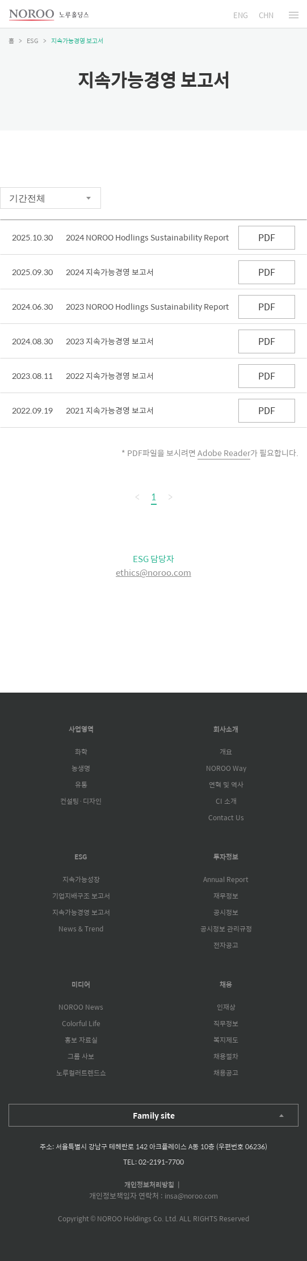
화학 (81, 752)
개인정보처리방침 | (153, 1184)
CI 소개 (226, 801)
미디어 (81, 984)
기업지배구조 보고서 (81, 896)
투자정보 (225, 856)
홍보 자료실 (81, 1040)
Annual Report (226, 879)
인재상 (226, 1007)
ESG (80, 856)
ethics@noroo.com (153, 572)
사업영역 (81, 729)
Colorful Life (81, 1023)
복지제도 (225, 1040)
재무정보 (225, 896)
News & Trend (80, 928)
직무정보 (225, 1023)
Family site (154, 1115)
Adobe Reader (223, 452)
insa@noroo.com (191, 1196)
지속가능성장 (81, 879)
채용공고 (225, 1073)
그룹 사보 (81, 1056)
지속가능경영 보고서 (81, 912)
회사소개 (225, 729)
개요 (226, 752)
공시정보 (225, 912)
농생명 (81, 768)
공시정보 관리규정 (226, 928)
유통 (81, 784)
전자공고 (225, 945)
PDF (266, 237)
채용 (226, 984)
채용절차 (225, 1056)
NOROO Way (226, 768)
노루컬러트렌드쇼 (81, 1073)
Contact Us (226, 817)
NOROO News (80, 1007)
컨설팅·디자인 (81, 801)
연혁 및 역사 (226, 784)
